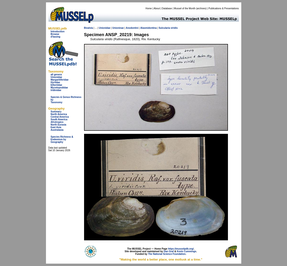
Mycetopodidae (59, 87)
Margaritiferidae (60, 79)
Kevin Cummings (186, 251)
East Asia (56, 127)
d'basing (55, 36)
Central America (60, 117)
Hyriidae (55, 82)
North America (59, 114)
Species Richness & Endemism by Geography (62, 139)
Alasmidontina (148, 28)
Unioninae (118, 28)
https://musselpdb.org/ (181, 248)
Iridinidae (56, 90)
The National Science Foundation (167, 254)
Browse (55, 34)
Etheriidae (56, 85)
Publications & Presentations (223, 8)
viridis (174, 28)
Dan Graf (169, 251)
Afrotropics (57, 122)
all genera (56, 74)
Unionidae (56, 77)
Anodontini (132, 28)
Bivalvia (88, 28)
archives (201, 8)
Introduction (58, 31)
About (157, 8)
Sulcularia (164, 28)
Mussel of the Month (184, 8)
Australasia (57, 130)
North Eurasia (58, 124)
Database (167, 8)
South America (59, 119)
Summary (56, 111)
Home (149, 8)
